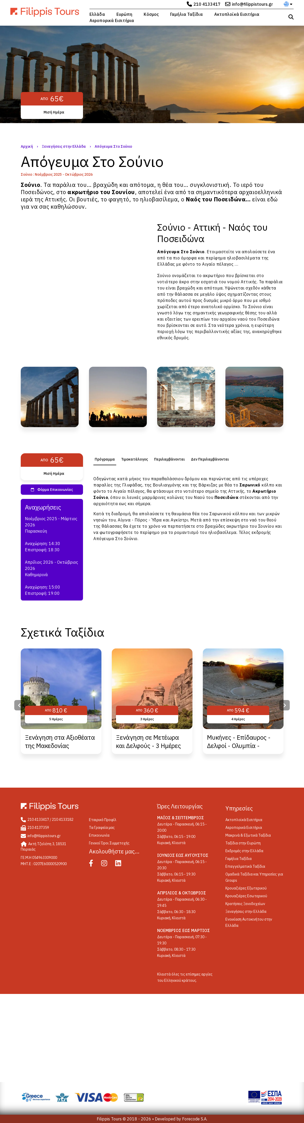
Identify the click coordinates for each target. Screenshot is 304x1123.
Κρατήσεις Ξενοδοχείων (245, 903)
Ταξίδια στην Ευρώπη (243, 843)
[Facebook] (94, 864)
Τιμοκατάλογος (134, 459)
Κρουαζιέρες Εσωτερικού (246, 896)
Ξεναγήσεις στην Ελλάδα (64, 146)
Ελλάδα (97, 14)
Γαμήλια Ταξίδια (186, 14)
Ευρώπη (124, 14)
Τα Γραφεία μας (102, 827)
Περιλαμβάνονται (169, 459)
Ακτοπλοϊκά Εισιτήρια (236, 14)
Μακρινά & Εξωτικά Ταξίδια (248, 835)
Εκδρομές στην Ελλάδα (244, 851)
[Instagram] (107, 864)
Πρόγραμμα (105, 459)
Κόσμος (151, 14)
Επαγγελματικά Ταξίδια (245, 866)
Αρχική (27, 146)
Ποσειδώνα (268, 319)
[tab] (104, 459)
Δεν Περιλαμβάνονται (210, 459)
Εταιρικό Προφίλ (102, 819)
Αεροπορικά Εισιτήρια (111, 20)
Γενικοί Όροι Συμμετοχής (109, 843)
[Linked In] (121, 864)
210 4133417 (207, 4)
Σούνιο (197, 251)
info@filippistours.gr (252, 4)
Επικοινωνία (99, 835)
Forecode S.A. (194, 1118)
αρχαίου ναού (233, 319)
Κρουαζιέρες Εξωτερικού (246, 888)
